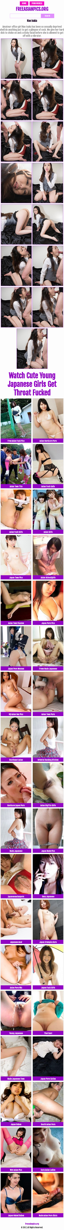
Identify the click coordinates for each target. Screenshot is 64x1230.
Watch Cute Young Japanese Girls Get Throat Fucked (32, 384)
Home (24, 3)
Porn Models (37, 3)
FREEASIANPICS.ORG (32, 9)
